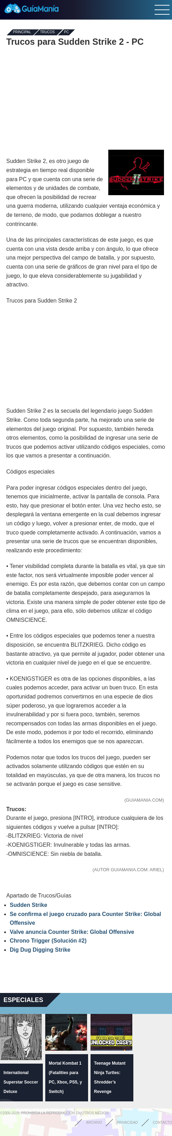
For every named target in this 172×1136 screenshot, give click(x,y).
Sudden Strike (28, 905)
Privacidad (127, 1122)
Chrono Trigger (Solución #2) (48, 941)
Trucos (47, 32)
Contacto (162, 1122)
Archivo (94, 1122)
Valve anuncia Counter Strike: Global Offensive (72, 932)
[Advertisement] (86, 97)
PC (66, 32)
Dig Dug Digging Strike (40, 950)
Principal (22, 32)
